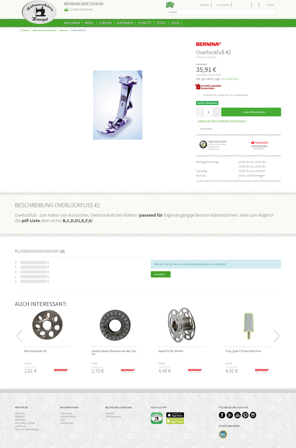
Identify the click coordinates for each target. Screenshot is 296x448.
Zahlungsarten (113, 416)
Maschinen (72, 23)
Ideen (175, 23)
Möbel (89, 23)
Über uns (20, 413)
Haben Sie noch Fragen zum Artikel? (221, 121)
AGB (62, 419)
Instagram (253, 415)
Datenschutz (67, 423)
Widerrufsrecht (68, 416)
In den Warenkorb (251, 112)
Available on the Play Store (175, 421)
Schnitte (145, 23)
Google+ (230, 415)
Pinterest (245, 415)
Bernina (64, 30)
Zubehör (105, 23)
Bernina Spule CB (35, 351)
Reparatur (20, 419)
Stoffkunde (20, 426)
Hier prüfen (258, 149)
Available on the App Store (175, 415)
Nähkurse (20, 416)
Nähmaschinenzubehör (44, 30)
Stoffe (161, 23)
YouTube (237, 415)
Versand (110, 413)
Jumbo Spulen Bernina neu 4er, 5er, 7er (113, 352)
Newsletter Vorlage (25, 423)
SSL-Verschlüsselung (223, 434)
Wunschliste (205, 128)
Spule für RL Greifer (170, 351)
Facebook (222, 415)
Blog (170, 4)
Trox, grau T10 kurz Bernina (243, 351)
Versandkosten (230, 79)
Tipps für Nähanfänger (27, 429)
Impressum (66, 413)
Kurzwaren (125, 23)
